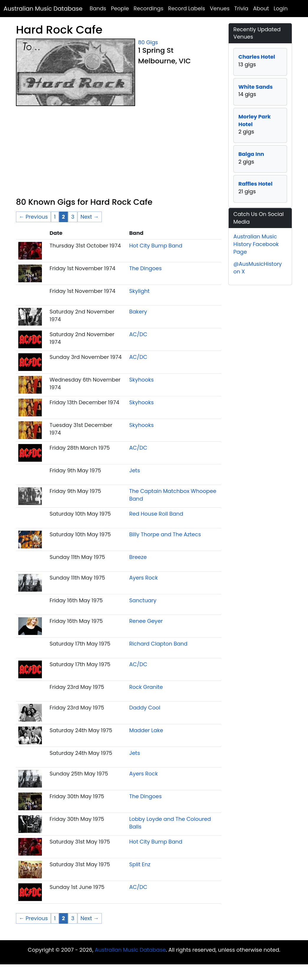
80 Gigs (148, 42)
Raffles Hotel (255, 183)
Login (281, 8)
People (120, 8)
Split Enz (139, 864)
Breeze (138, 557)
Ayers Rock (143, 577)
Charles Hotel (256, 56)
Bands (98, 8)
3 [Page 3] (72, 216)
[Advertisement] (118, 153)
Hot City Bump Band (155, 245)
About (261, 8)
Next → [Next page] (90, 216)
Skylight (139, 291)
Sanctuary (142, 600)
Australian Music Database (43, 8)
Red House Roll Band (156, 513)
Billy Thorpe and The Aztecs (165, 534)
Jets (134, 470)
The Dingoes (145, 268)
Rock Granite (146, 687)
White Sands (255, 86)
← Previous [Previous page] (33, 216)
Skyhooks (141, 379)
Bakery (138, 311)
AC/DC (138, 334)
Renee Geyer (146, 621)
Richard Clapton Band (158, 643)
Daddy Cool (144, 707)
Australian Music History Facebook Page (256, 244)
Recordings (148, 8)
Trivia (241, 8)
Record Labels (186, 8)
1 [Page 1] (55, 216)
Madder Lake (146, 730)
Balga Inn (251, 154)
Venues (220, 8)
